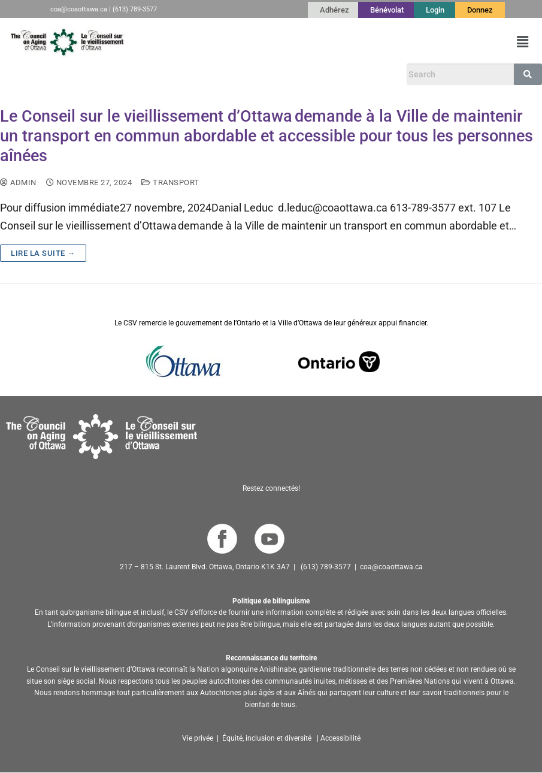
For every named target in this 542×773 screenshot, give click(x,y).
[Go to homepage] (101, 435)
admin (18, 182)
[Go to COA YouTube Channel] (269, 538)
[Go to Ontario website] (339, 360)
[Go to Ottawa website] (182, 360)
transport (170, 182)
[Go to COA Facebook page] (221, 538)
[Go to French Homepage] (67, 42)
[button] (523, 42)
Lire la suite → (43, 253)
